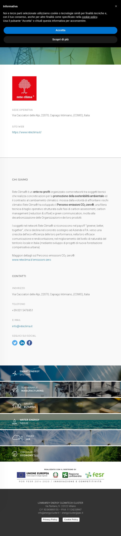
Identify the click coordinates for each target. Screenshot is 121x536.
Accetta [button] (60, 30)
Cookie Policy (71, 519)
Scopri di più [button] (60, 39)
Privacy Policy (50, 519)
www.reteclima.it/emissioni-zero (31, 259)
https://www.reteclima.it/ (27, 132)
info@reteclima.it (22, 326)
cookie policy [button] (89, 16)
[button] (116, 6)
